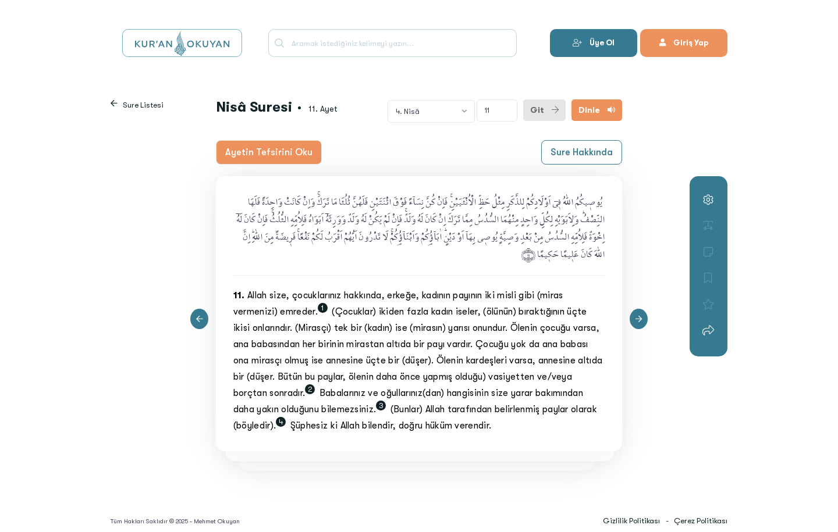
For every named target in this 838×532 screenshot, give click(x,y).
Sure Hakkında (582, 152)
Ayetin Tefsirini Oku (269, 152)
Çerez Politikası (700, 520)
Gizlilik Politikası (631, 520)
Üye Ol (594, 42)
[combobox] (431, 111)
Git (544, 110)
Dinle (596, 110)
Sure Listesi (143, 105)
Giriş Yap (683, 42)
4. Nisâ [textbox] (408, 111)
